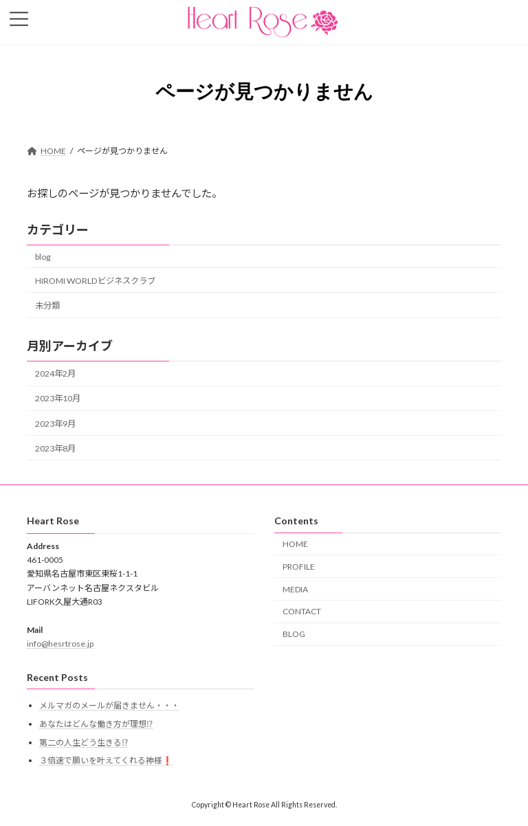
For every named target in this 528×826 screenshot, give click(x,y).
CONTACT (302, 612)
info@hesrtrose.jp (60, 644)
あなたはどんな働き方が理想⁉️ (96, 724)
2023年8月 (55, 448)
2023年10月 (57, 399)
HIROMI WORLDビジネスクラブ (95, 281)
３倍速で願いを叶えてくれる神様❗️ (106, 761)
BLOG (294, 634)
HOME (295, 544)
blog (43, 257)
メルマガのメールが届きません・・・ (109, 706)
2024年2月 (55, 373)
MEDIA (295, 589)
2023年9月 (55, 423)
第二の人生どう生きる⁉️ (83, 742)
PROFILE (299, 566)
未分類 (47, 305)
